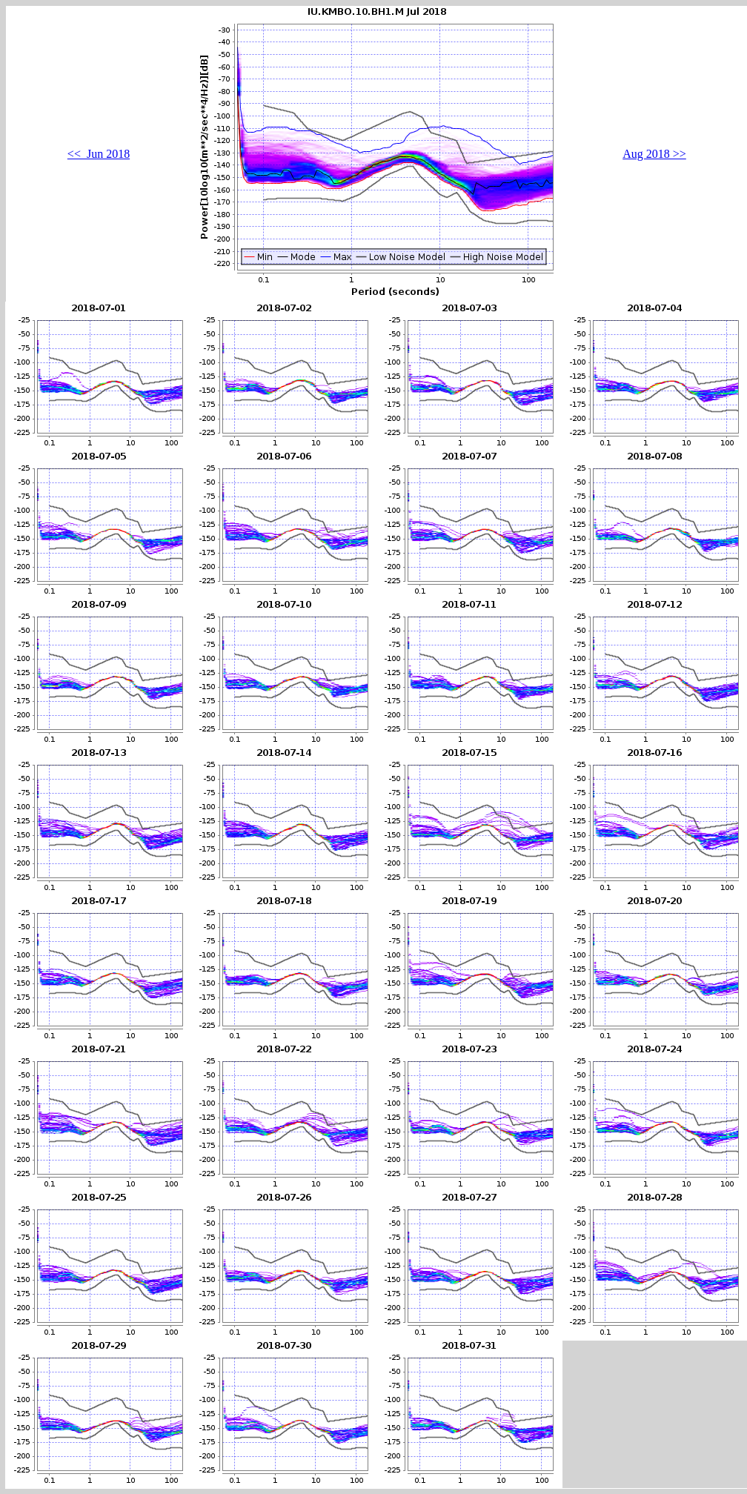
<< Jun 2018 (98, 153)
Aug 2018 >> (654, 153)
